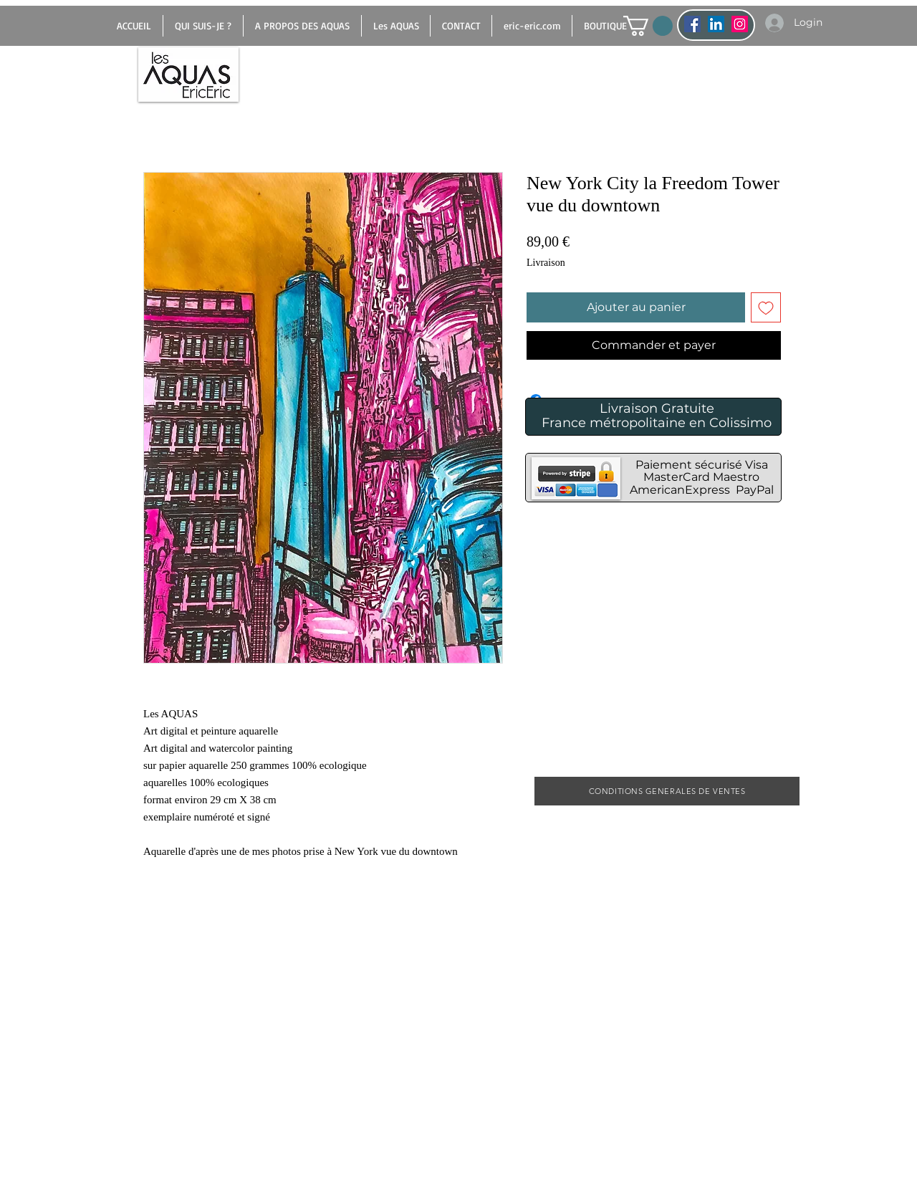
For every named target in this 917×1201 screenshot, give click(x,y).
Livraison (546, 262)
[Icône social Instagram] (739, 24)
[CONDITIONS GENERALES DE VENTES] (667, 791)
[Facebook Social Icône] (692, 24)
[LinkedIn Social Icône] (716, 24)
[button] (648, 26)
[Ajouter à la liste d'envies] (766, 307)
